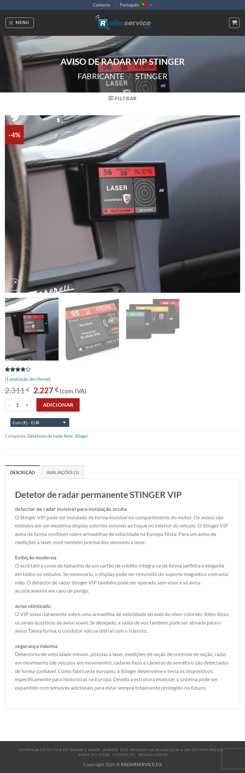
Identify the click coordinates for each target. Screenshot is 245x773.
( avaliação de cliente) (27, 379)
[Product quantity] (17, 404)
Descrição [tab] (22, 472)
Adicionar (58, 405)
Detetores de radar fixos (50, 436)
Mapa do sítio (94, 754)
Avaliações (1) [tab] (62, 472)
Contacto (101, 4)
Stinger (151, 76)
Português (136, 5)
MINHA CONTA (153, 754)
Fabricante (101, 76)
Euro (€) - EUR (26, 422)
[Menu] (20, 23)
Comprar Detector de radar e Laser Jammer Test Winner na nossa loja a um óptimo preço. (122, 749)
